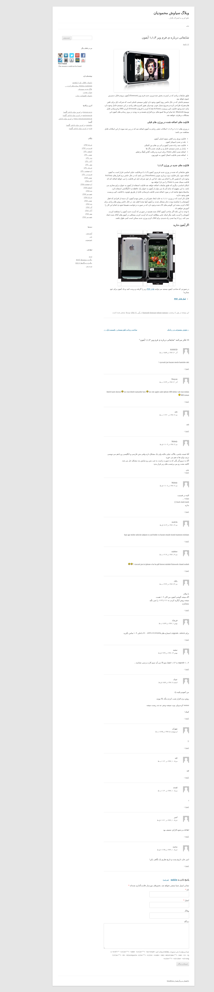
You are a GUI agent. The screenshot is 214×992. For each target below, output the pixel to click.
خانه (171, 26)
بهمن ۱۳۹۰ (72, 155)
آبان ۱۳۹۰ (72, 161)
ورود (74, 256)
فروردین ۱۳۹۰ (70, 174)
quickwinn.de (71, 115)
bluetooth (129, 313)
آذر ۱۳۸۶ (72, 207)
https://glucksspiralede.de (66, 119)
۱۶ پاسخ (170, 44)
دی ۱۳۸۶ (72, 204)
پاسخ (171, 369)
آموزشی (72, 233)
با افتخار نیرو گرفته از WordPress (161, 980)
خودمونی (72, 240)
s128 (74, 129)
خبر (161, 313)
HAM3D (157, 349)
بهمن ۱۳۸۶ (72, 201)
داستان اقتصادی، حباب (67, 96)
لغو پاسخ (149, 880)
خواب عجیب (71, 92)
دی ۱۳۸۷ (72, 191)
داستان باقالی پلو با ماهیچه (66, 83)
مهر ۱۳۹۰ (72, 165)
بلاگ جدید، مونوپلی (68, 89)
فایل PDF (134, 289)
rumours (148, 313)
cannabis (72, 125)
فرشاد (158, 620)
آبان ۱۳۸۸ (72, 181)
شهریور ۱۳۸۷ (71, 194)
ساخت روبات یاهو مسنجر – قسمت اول (104, 330)
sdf (159, 758)
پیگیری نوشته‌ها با (68, 260)
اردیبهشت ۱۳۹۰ (70, 171)
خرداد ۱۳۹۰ (71, 168)
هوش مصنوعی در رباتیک (162, 330)
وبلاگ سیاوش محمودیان (155, 13)
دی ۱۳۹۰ (72, 158)
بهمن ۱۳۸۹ (72, 178)
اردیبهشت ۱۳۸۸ (70, 184)
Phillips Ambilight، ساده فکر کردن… (62, 86)
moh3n (157, 880)
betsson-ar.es (71, 112)
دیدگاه (170, 922)
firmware (136, 313)
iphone (142, 313)
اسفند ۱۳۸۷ (71, 188)
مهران (158, 729)
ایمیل (170, 900)
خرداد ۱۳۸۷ (71, 197)
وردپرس (72, 266)
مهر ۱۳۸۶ (72, 214)
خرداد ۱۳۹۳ (71, 145)
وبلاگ (170, 911)
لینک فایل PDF (163, 299)
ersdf (159, 788)
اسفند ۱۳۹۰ (71, 151)
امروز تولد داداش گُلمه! (55, 112)
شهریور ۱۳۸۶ (71, 217)
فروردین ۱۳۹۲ (70, 148)
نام (171, 890)
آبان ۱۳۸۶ (72, 210)
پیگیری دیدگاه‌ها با (67, 263)
